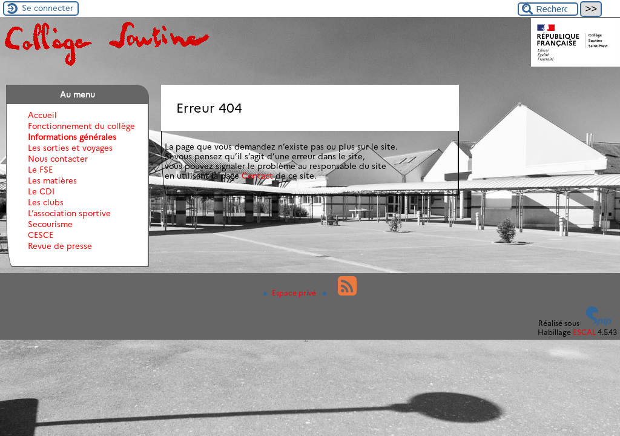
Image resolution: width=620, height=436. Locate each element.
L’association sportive (69, 213)
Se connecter (47, 8)
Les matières (52, 180)
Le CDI (41, 191)
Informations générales (72, 137)
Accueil (42, 115)
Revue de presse (60, 246)
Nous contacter (58, 159)
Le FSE (40, 169)
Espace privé (290, 292)
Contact (257, 175)
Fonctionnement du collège (81, 126)
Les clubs (46, 202)
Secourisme (50, 224)
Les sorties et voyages (70, 148)
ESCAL (584, 332)
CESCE (40, 235)
